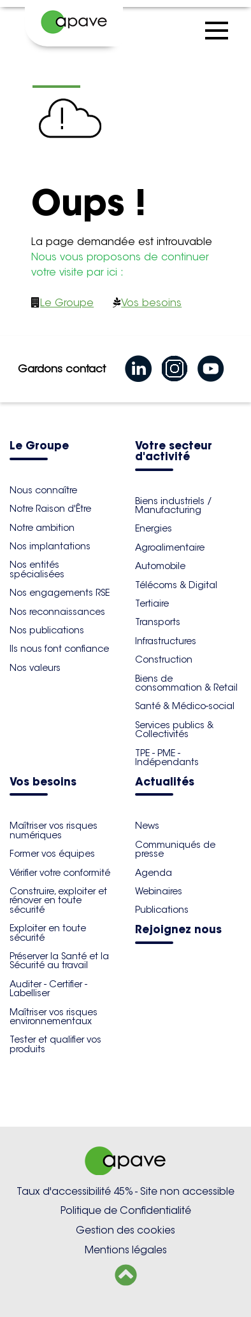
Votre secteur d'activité (173, 451)
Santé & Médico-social (184, 706)
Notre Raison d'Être (50, 508)
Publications (162, 909)
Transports (157, 622)
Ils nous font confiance (59, 648)
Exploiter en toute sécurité (48, 932)
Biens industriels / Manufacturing (173, 505)
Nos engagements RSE (60, 592)
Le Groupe (67, 303)
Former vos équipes (52, 853)
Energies (153, 528)
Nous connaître (43, 490)
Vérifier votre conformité (60, 872)
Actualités (164, 783)
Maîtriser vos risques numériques (53, 830)
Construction (163, 659)
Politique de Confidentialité (126, 1210)
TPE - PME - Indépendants (167, 757)
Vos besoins (151, 303)
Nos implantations (50, 546)
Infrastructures (165, 641)
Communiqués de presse (175, 849)
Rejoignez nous (178, 930)
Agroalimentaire (169, 547)
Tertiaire (152, 603)
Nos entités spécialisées (37, 569)
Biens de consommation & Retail (186, 683)
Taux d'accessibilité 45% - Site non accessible (125, 1191)
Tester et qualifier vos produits (55, 1044)
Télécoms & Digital (176, 585)
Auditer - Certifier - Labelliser (48, 988)
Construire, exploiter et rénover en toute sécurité (58, 900)
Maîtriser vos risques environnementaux (53, 1016)
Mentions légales (126, 1250)
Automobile (160, 566)
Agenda (153, 872)
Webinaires (158, 891)
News (147, 825)
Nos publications (47, 630)
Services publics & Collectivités (174, 729)
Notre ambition (42, 527)
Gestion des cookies (125, 1230)
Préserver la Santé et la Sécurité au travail (59, 960)
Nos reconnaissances (57, 611)
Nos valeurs (35, 667)
